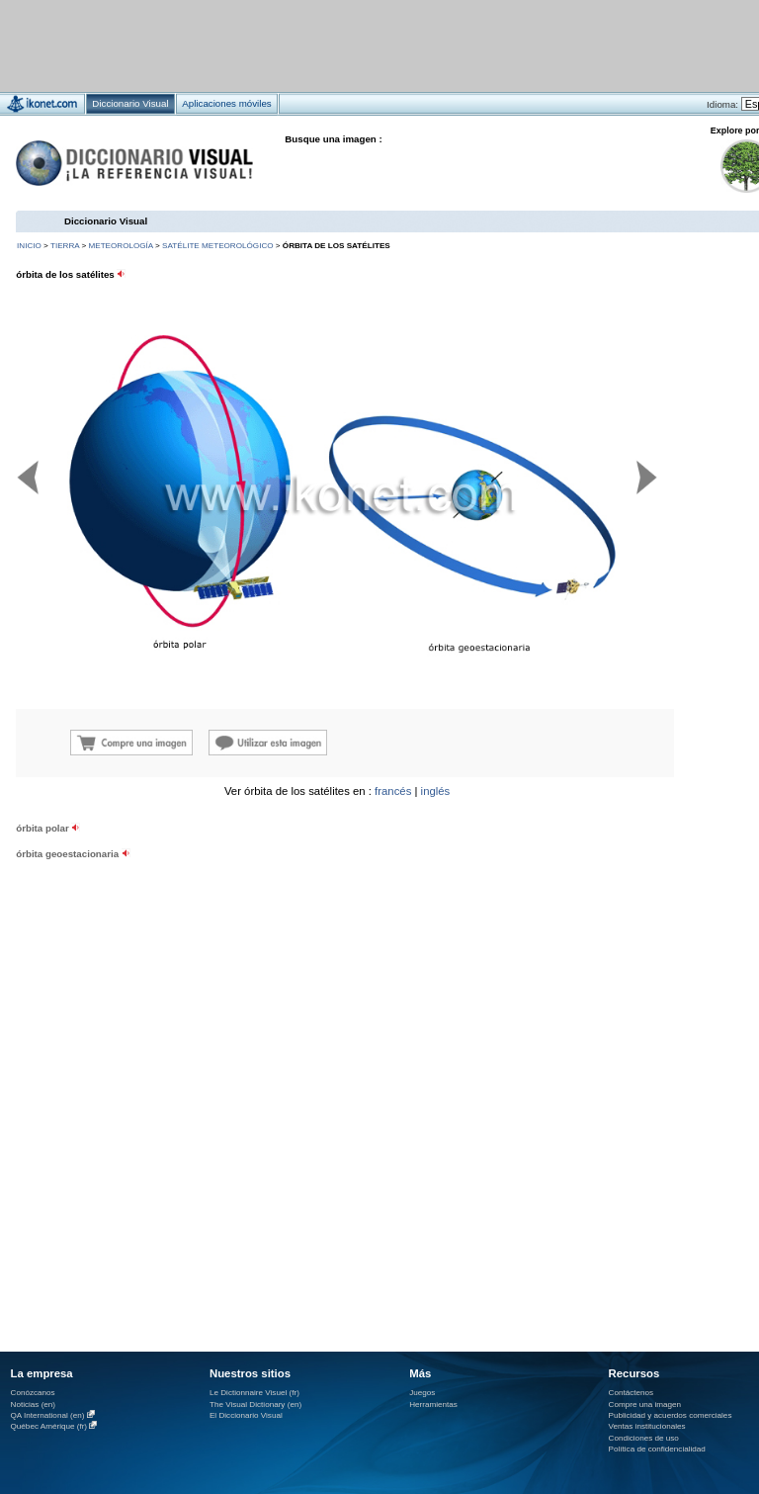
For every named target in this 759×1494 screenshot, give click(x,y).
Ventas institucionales (647, 1426)
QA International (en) (48, 1415)
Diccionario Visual (105, 221)
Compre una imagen (645, 1404)
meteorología (120, 245)
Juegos (422, 1392)
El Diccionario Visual (246, 1415)
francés (393, 791)
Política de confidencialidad (657, 1449)
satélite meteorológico (218, 245)
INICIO (29, 245)
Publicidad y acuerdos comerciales (670, 1415)
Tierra (64, 245)
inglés (436, 791)
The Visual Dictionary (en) (255, 1404)
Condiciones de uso (644, 1438)
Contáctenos (631, 1392)
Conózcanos (33, 1392)
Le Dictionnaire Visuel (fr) (254, 1392)
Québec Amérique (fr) (49, 1426)
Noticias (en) (33, 1404)
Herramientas (433, 1404)
